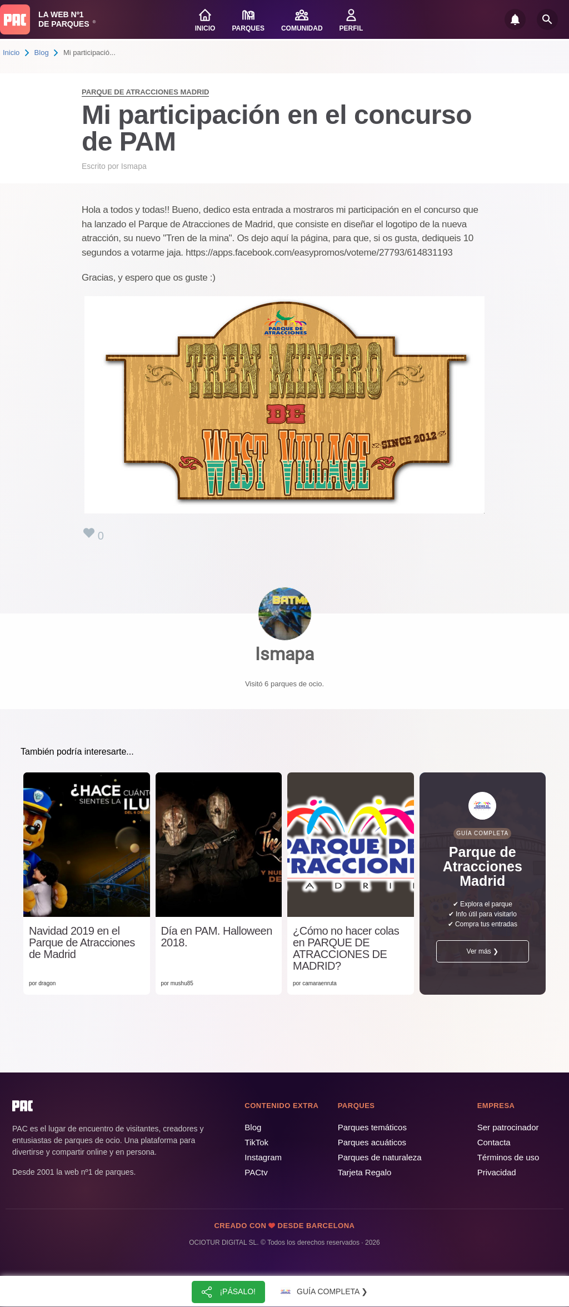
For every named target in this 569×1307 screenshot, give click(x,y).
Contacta (494, 1142)
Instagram (263, 1157)
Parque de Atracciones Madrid (145, 92)
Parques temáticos (372, 1127)
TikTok (256, 1142)
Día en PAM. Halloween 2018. (216, 937)
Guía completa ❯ (322, 1292)
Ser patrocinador (508, 1127)
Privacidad (496, 1172)
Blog (41, 52)
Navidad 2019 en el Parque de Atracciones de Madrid (82, 942)
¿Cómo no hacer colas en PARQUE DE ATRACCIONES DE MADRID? (346, 948)
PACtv (255, 1172)
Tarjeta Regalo (365, 1172)
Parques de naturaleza (380, 1157)
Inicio (11, 52)
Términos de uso (508, 1157)
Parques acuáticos (372, 1142)
